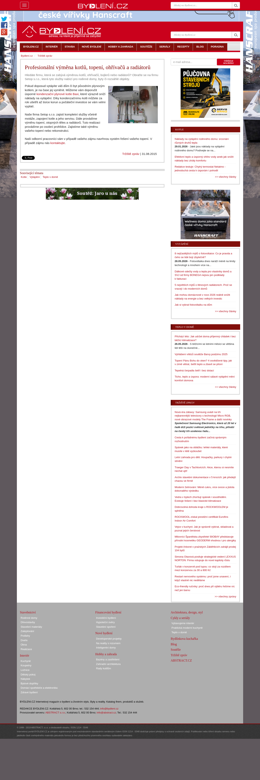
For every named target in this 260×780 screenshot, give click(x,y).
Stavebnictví (28, 612)
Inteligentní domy (106, 647)
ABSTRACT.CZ (181, 660)
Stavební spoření (106, 626)
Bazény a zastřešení (107, 659)
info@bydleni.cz (109, 708)
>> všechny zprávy (225, 596)
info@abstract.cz (106, 712)
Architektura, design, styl (187, 612)
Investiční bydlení (106, 617)
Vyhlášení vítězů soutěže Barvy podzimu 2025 (201, 354)
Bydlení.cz (27, 55)
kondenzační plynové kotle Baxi (58, 94)
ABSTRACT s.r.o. (55, 712)
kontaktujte (57, 143)
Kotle (24, 176)
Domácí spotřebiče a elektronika (39, 687)
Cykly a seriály (180, 618)
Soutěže (176, 649)
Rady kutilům (103, 668)
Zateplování (27, 631)
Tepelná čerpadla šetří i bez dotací (194, 370)
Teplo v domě (50, 176)
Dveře (24, 640)
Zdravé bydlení (29, 692)
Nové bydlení (104, 633)
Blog (174, 644)
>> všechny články (225, 176)
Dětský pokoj (28, 674)
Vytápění (35, 176)
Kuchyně (26, 661)
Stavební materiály (31, 626)
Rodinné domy (29, 617)
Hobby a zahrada (106, 654)
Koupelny (26, 665)
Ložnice (25, 669)
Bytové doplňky (29, 683)
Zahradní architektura (108, 664)
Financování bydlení (108, 612)
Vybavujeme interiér (182, 623)
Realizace (26, 649)
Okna (24, 644)
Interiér (24, 655)
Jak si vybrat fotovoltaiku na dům (193, 304)
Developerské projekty (109, 638)
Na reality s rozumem (108, 643)
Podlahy (25, 635)
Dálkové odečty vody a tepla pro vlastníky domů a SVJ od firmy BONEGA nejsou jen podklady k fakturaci (203, 275)
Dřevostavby (28, 622)
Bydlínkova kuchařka (184, 638)
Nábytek (25, 678)
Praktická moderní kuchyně (187, 627)
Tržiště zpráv (130, 153)
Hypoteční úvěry (105, 622)
